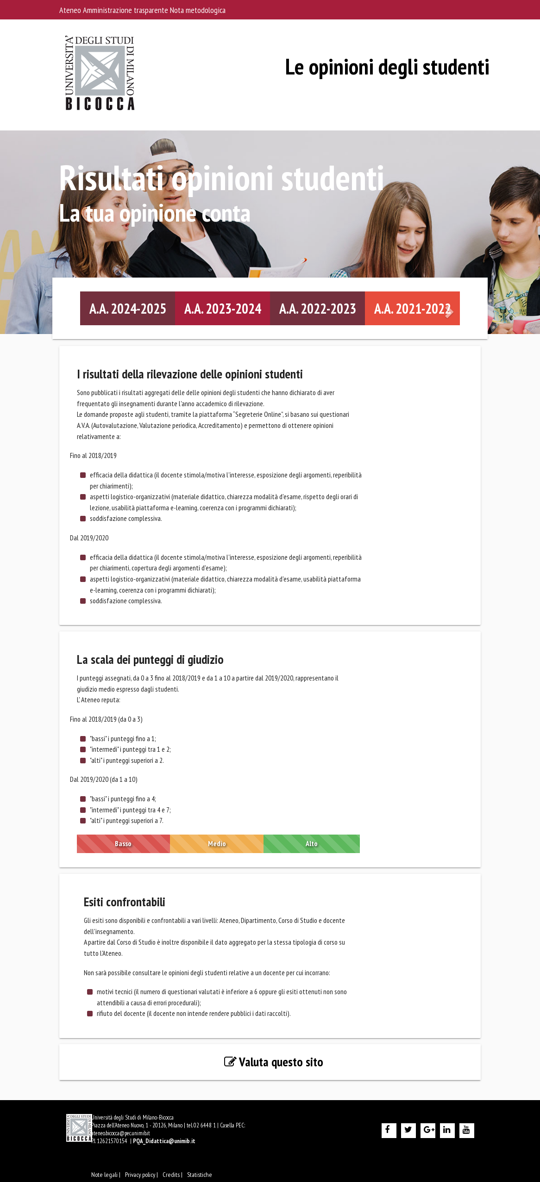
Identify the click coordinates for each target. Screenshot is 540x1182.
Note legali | (105, 1174)
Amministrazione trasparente (126, 10)
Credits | (172, 1174)
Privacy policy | (141, 1174)
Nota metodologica (198, 10)
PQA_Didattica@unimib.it (164, 1141)
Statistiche (199, 1174)
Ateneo (71, 10)
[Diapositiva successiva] (450, 308)
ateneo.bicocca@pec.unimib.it (120, 1133)
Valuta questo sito (273, 1062)
